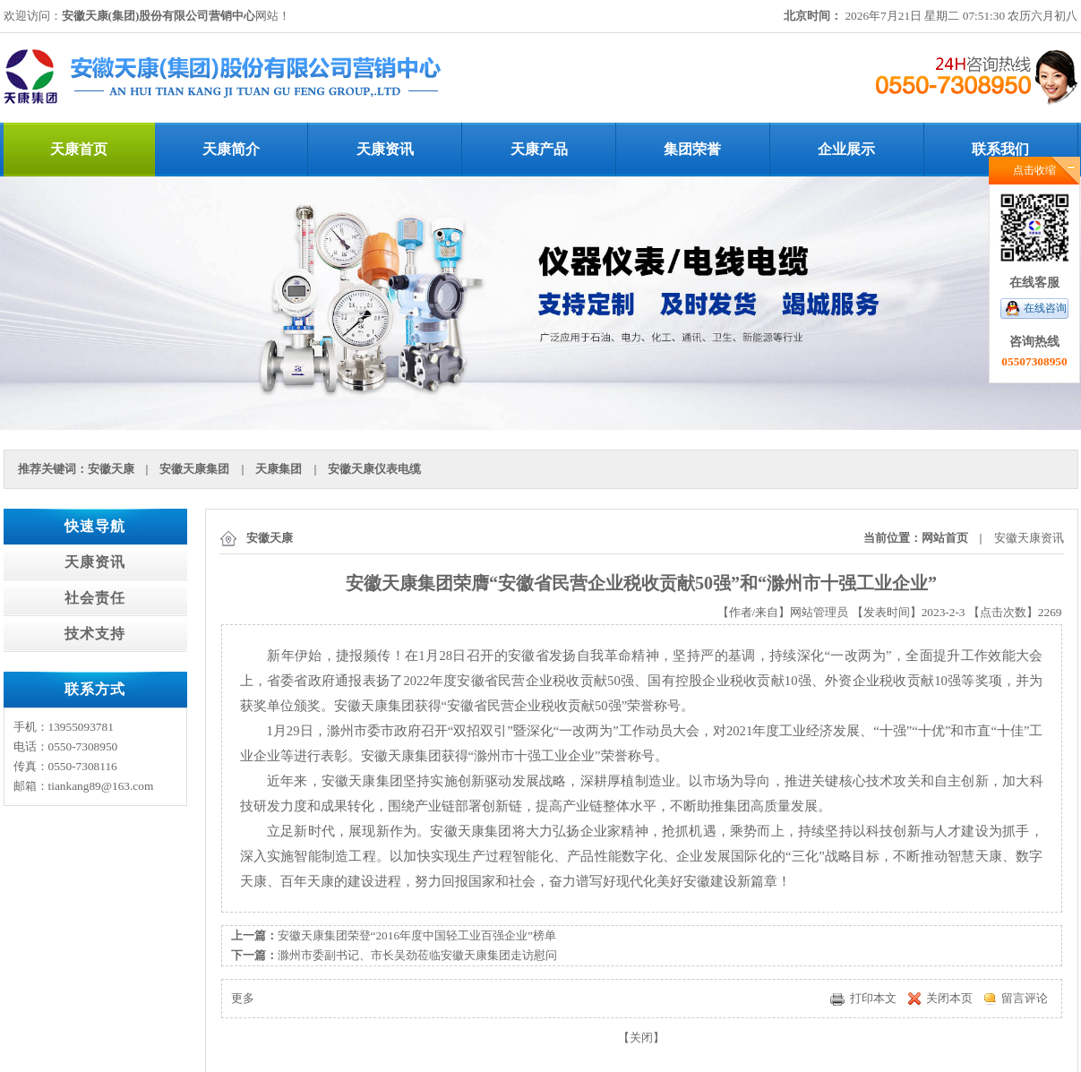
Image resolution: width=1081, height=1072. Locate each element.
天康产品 (539, 149)
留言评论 (1024, 998)
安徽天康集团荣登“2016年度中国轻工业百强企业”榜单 (417, 935)
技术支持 (94, 633)
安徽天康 (111, 469)
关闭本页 (949, 998)
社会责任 (94, 597)
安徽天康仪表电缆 (374, 469)
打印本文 (873, 998)
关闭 (641, 1037)
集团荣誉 (692, 149)
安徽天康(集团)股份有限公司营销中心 (159, 15)
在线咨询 (1045, 308)
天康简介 (231, 149)
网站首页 (945, 538)
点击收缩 (1034, 170)
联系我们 (1000, 149)
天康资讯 (385, 149)
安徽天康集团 (194, 469)
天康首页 (78, 149)
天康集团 (278, 469)
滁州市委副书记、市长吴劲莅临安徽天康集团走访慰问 (417, 955)
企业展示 (846, 149)
